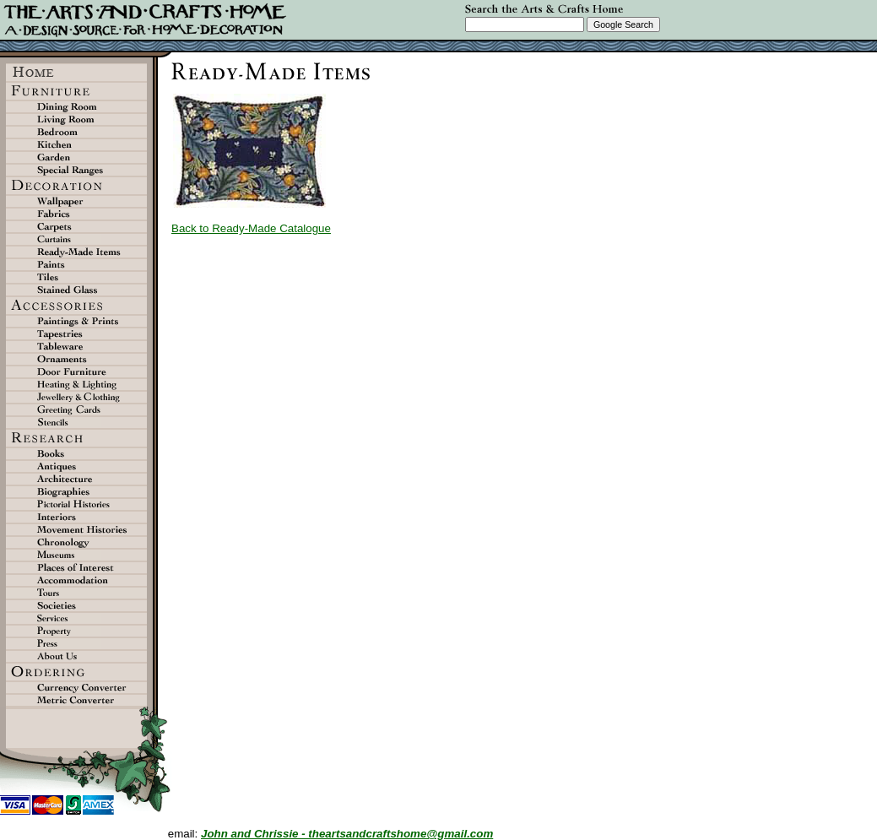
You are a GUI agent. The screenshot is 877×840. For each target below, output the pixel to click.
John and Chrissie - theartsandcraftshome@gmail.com (347, 833)
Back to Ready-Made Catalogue (251, 228)
